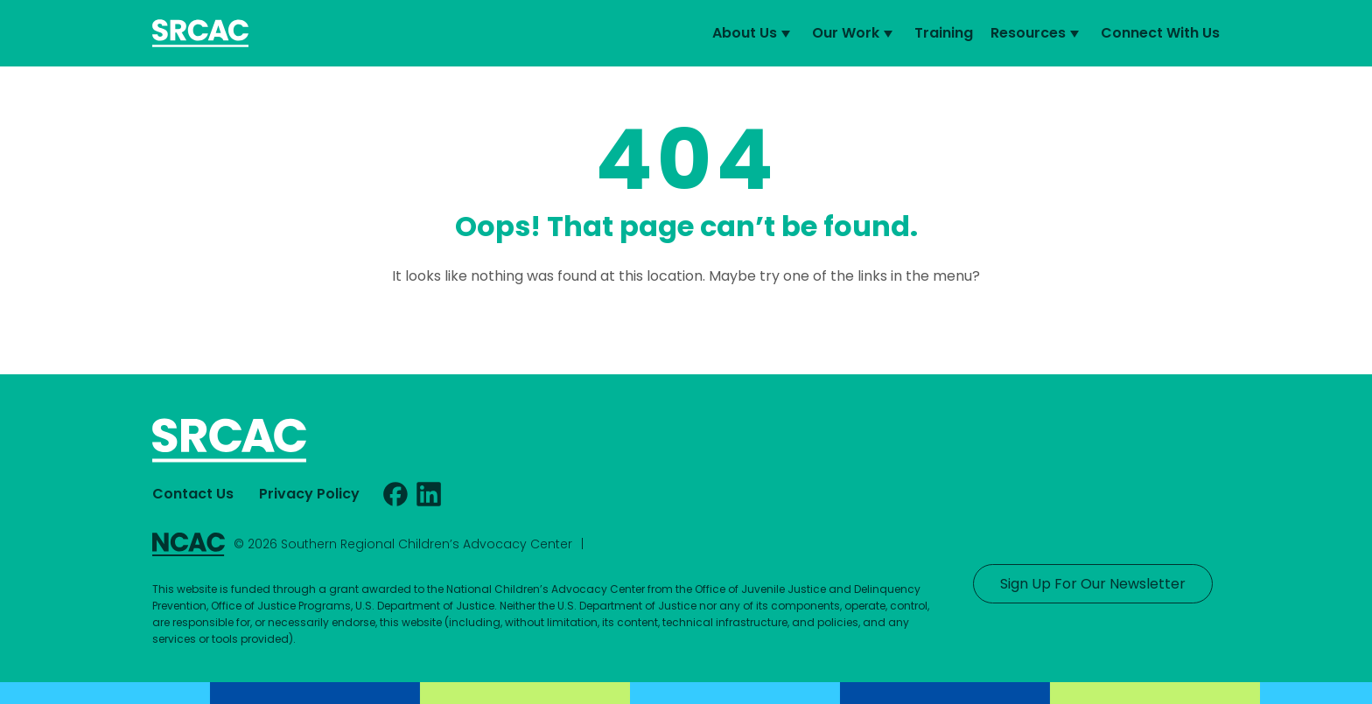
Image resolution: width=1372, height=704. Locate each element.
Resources (1036, 33)
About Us (753, 33)
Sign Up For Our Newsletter (1093, 584)
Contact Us (193, 494)
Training (943, 33)
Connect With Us (1160, 33)
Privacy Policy (309, 494)
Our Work (854, 33)
